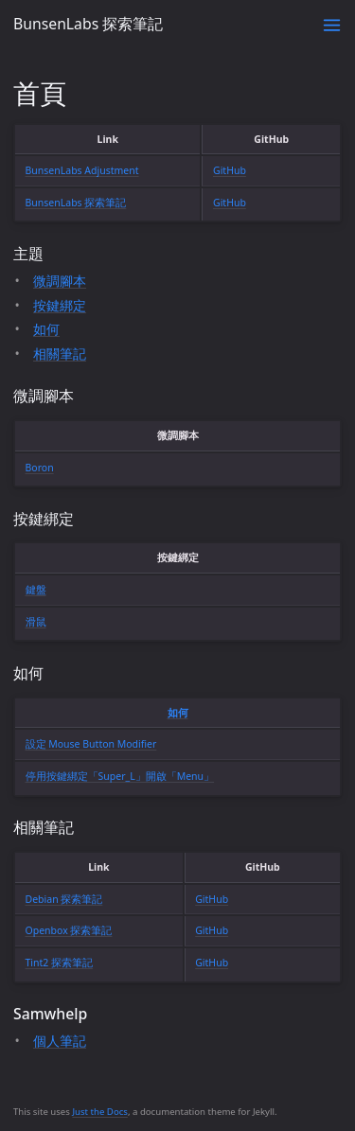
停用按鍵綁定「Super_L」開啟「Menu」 (120, 776)
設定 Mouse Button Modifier (91, 744)
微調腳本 (59, 281)
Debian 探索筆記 (64, 899)
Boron (40, 467)
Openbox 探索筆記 (69, 930)
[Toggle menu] (332, 25)
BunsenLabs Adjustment (82, 170)
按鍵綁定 (59, 305)
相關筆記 (59, 353)
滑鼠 (36, 621)
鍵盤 (36, 589)
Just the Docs (100, 1111)
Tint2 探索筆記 (60, 962)
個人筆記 (59, 1041)
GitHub (229, 170)
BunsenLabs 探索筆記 (88, 23)
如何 (46, 329)
